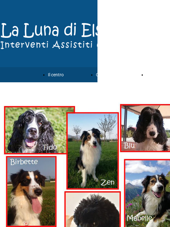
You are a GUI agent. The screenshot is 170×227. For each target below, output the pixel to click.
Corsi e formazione (114, 74)
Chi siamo (156, 74)
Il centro (56, 74)
